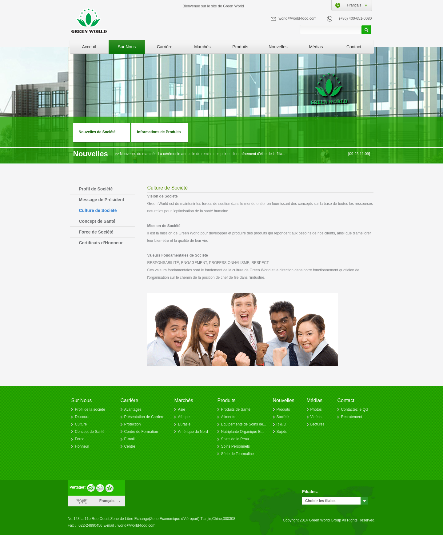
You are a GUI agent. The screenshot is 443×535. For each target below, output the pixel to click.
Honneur (82, 446)
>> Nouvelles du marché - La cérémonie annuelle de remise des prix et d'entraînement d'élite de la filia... (200, 154)
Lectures (317, 424)
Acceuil (89, 46)
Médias (316, 46)
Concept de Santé (97, 221)
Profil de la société (90, 409)
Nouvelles (278, 46)
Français (352, 5)
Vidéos (315, 417)
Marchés (202, 46)
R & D (281, 424)
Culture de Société (98, 210)
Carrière (165, 46)
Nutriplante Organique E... (242, 431)
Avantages (133, 409)
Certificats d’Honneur (101, 242)
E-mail (129, 439)
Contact (353, 46)
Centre (129, 446)
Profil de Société (96, 188)
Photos (316, 409)
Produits (240, 46)
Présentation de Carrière (144, 417)
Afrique (184, 417)
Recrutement (351, 417)
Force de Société (96, 232)
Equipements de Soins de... (243, 424)
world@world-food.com (298, 18)
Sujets (282, 431)
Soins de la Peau (235, 439)
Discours (82, 417)
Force (80, 439)
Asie (181, 409)
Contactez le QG (355, 409)
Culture (81, 424)
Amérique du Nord (193, 431)
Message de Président (101, 199)
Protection (132, 424)
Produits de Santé (235, 409)
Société (283, 417)
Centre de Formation (141, 431)
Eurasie (184, 424)
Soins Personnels (235, 446)
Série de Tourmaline (237, 454)
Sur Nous (127, 46)
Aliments (228, 417)
